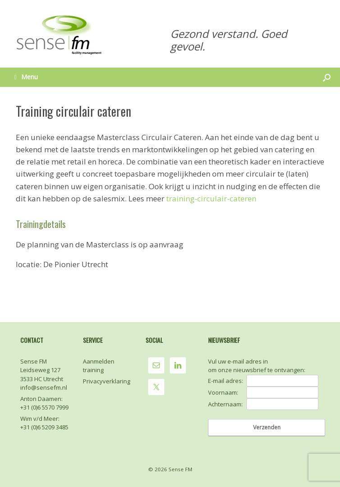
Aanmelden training (98, 365)
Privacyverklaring (106, 381)
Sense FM (180, 469)
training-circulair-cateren (211, 198)
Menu (26, 77)
